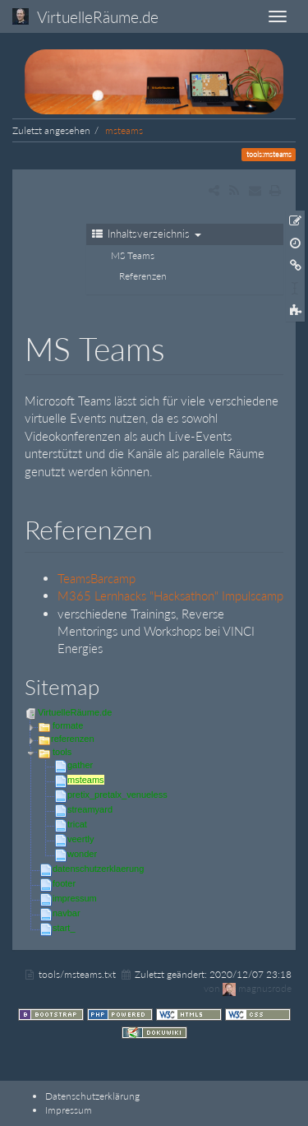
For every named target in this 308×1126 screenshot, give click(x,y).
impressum (75, 898)
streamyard (90, 809)
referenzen (72, 739)
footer (64, 883)
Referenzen (143, 276)
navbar (66, 913)
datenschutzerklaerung (98, 868)
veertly (80, 839)
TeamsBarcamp (96, 578)
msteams (124, 130)
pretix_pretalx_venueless (117, 794)
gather (80, 765)
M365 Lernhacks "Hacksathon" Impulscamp (170, 595)
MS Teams (132, 255)
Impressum (68, 1110)
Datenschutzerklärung (92, 1096)
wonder (82, 854)
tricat (77, 824)
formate (68, 725)
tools (62, 752)
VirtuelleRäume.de (75, 712)
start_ (64, 928)
